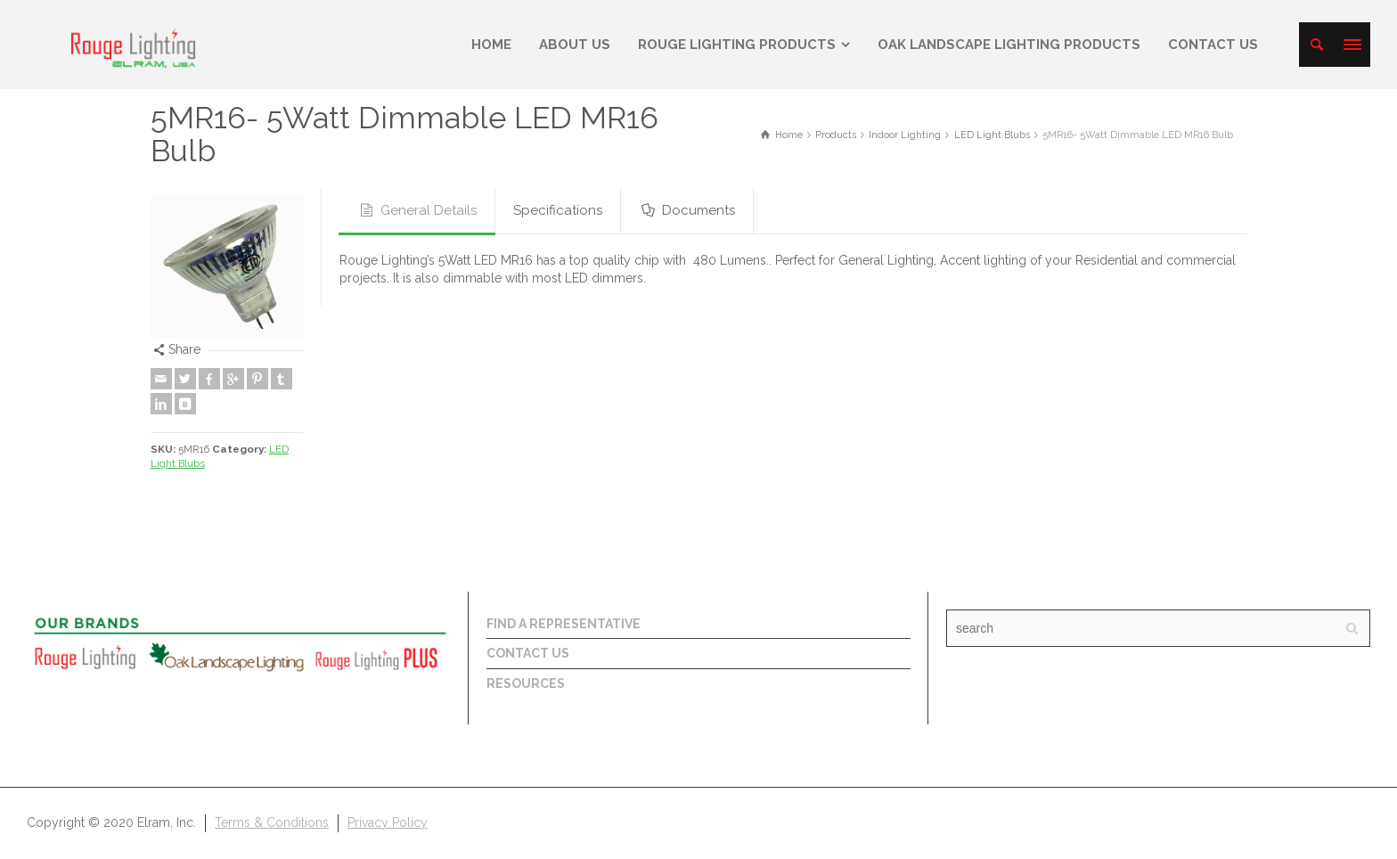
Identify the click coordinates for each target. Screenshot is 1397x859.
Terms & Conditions (272, 822)
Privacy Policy (387, 822)
